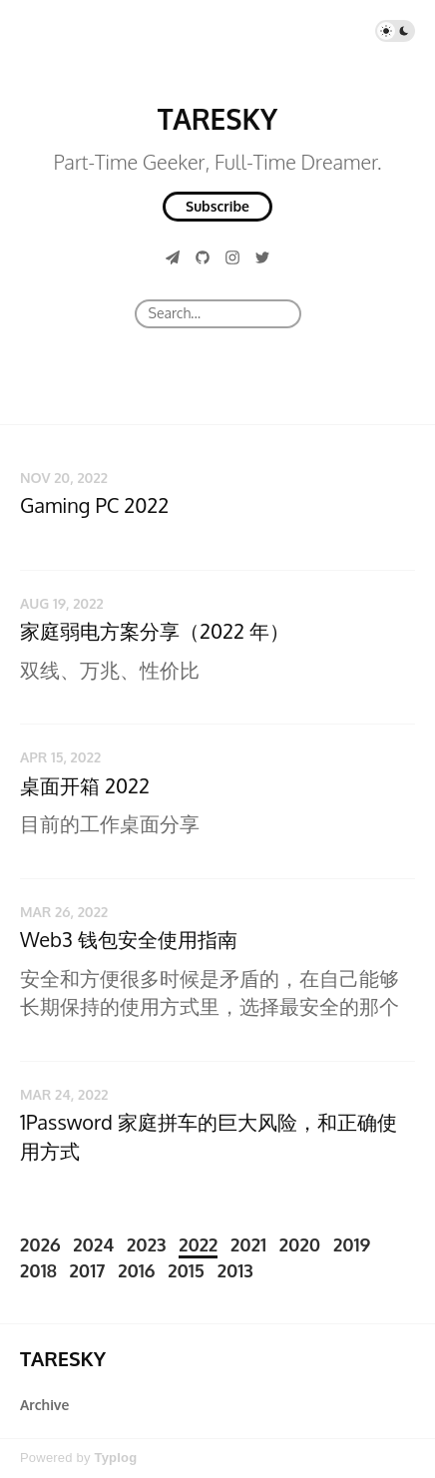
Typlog (115, 1457)
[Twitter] (262, 257)
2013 (235, 1270)
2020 (299, 1244)
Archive (44, 1404)
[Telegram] (173, 257)
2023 (146, 1244)
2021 (248, 1244)
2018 (38, 1270)
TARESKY (217, 119)
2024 (93, 1244)
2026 (40, 1244)
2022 (198, 1244)
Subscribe (217, 206)
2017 (88, 1270)
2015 (186, 1270)
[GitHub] (203, 257)
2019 (351, 1244)
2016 (136, 1270)
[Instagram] (232, 257)
